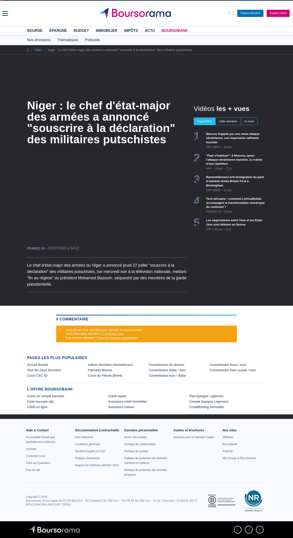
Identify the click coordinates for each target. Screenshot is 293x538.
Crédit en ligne (37, 407)
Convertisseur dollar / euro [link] (167, 370)
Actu (150, 31)
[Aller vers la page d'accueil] (147, 13)
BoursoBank (175, 31)
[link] (31, 449)
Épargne (58, 31)
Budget (81, 31)
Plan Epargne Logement (206, 396)
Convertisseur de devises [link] (166, 364)
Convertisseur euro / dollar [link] (167, 375)
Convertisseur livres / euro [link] (228, 364)
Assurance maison (121, 407)
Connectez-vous (113, 334)
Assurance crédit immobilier (127, 401)
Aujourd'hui (204, 121)
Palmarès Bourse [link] (100, 370)
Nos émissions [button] (39, 40)
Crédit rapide (117, 396)
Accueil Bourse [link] (37, 364)
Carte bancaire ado (40, 401)
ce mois (249, 121)
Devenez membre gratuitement (118, 338)
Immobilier (106, 31)
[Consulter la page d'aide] (233, 13)
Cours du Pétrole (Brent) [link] (105, 375)
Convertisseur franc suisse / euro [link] (233, 370)
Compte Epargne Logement (208, 401)
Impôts (131, 31)
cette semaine (228, 121)
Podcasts (92, 40)
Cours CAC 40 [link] (37, 375)
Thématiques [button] (67, 40)
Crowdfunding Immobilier (206, 407)
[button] (5, 13)
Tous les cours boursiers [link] (44, 370)
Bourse (34, 31)
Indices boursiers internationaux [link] (110, 364)
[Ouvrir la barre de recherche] (229, 13)
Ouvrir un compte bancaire (45, 396)
